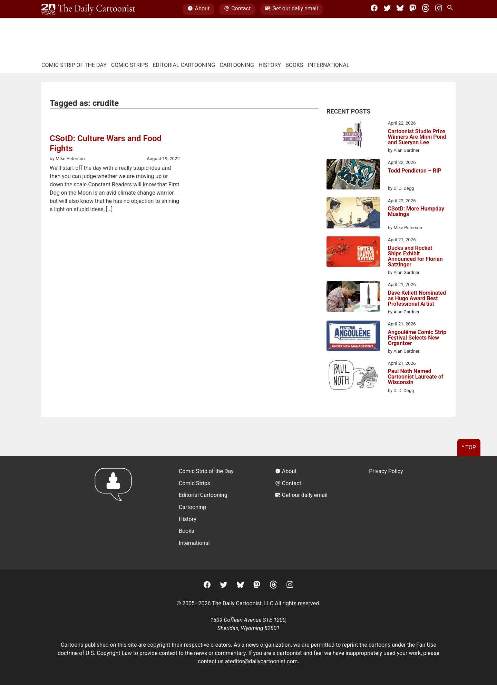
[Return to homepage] (115, 512)
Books (294, 65)
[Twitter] (387, 9)
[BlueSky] (400, 9)
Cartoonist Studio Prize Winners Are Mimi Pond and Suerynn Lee (417, 137)
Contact (237, 9)
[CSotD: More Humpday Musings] (353, 214)
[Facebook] (374, 9)
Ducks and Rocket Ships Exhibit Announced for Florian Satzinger (415, 256)
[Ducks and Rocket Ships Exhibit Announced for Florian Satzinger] (353, 252)
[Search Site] (451, 9)
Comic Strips (129, 65)
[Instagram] (439, 9)
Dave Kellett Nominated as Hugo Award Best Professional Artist (417, 298)
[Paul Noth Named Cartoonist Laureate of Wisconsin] (353, 376)
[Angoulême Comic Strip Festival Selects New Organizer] (353, 337)
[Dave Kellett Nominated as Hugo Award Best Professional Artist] (353, 297)
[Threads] (425, 9)
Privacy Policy (386, 471)
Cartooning (237, 65)
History (270, 65)
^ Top (469, 447)
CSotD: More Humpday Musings (416, 211)
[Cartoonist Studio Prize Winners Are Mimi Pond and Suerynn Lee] (353, 136)
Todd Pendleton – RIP (414, 171)
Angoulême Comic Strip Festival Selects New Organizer (417, 338)
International (329, 65)
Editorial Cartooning (184, 65)
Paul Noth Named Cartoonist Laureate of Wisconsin (416, 377)
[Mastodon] (413, 9)
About (198, 9)
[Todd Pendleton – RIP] (353, 175)
